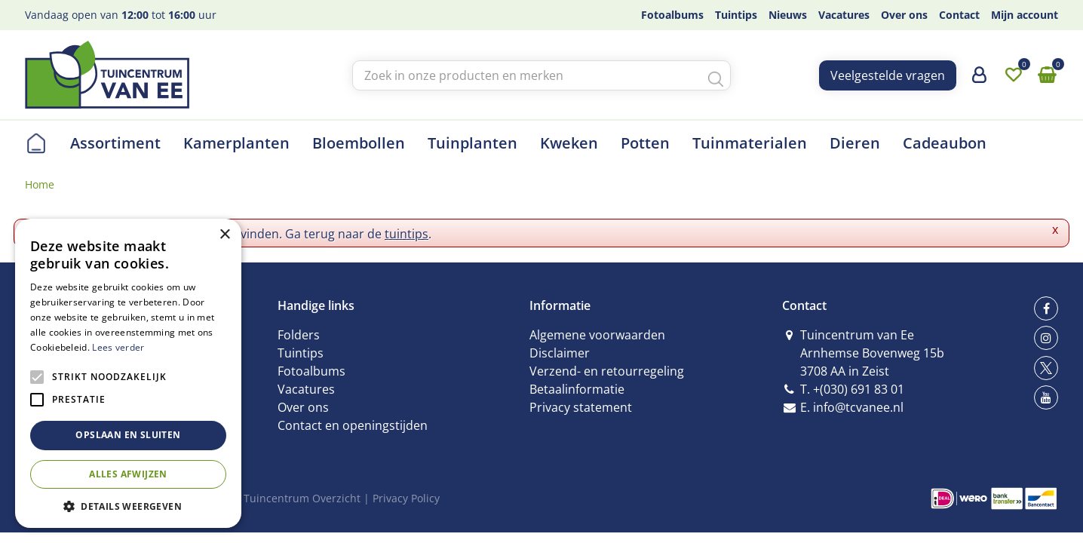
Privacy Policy (406, 498)
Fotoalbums (311, 371)
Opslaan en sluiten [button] (127, 434)
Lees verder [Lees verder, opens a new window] (118, 347)
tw (1046, 368)
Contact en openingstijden (353, 425)
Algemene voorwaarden (597, 335)
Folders (299, 335)
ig (1046, 338)
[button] (128, 506)
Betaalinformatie (576, 389)
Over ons (303, 407)
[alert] (128, 373)
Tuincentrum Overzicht (302, 498)
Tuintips (301, 353)
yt (1046, 397)
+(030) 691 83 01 (858, 389)
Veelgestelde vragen (887, 75)
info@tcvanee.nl (858, 407)
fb (1046, 308)
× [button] (224, 235)
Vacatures (306, 389)
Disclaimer (559, 353)
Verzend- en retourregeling (606, 371)
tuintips (406, 233)
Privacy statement (580, 407)
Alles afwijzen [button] (128, 474)
